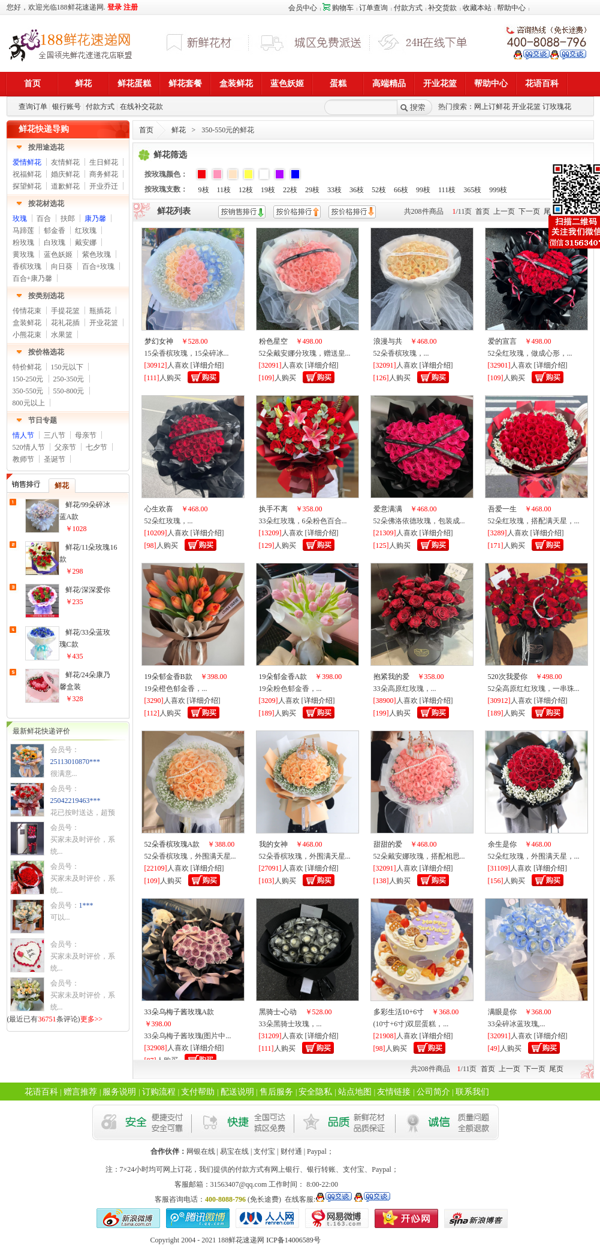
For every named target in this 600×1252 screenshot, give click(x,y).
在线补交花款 (141, 106)
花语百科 (41, 1091)
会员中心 (302, 8)
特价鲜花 (27, 367)
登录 (114, 7)
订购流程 (159, 1091)
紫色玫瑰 (96, 254)
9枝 (203, 190)
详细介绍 (207, 365)
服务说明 (119, 1091)
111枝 (447, 190)
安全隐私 (315, 1091)
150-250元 (28, 379)
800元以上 (29, 403)
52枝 (379, 190)
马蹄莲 (23, 230)
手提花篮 (65, 311)
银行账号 (66, 106)
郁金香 (54, 230)
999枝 (498, 190)
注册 (130, 7)
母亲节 (86, 435)
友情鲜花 (65, 162)
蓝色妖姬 (58, 254)
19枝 (268, 190)
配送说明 (237, 1091)
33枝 (334, 190)
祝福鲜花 (27, 174)
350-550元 (28, 391)
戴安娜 (86, 242)
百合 (44, 218)
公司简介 (433, 1091)
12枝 (246, 190)
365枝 (472, 190)
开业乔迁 (103, 186)
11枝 (224, 190)
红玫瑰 (86, 230)
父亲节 (65, 447)
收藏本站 (477, 8)
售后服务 (276, 1091)
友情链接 (394, 1091)
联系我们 (472, 1091)
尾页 (556, 1069)
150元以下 (67, 367)
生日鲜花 (103, 162)
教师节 (23, 459)
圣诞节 (54, 459)
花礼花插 (65, 323)
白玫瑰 (54, 242)
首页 (146, 130)
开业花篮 (526, 106)
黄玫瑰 (23, 254)
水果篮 (62, 335)
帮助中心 (511, 8)
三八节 (54, 435)
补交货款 (442, 8)
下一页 (529, 211)
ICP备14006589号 (293, 1240)
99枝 (423, 190)
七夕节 (96, 447)
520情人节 (29, 447)
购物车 (338, 8)
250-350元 (69, 379)
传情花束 (27, 311)
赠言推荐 (80, 1091)
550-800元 (69, 391)
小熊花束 (27, 335)
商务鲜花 (103, 174)
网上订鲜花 (492, 106)
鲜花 (178, 130)
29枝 (312, 190)
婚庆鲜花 (65, 174)
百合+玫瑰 (98, 266)
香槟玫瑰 (27, 266)
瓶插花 (100, 311)
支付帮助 (198, 1091)
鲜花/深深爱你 (87, 590)
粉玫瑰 (23, 242)
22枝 (290, 190)
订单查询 (373, 8)
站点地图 (355, 1091)
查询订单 (33, 106)
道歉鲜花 (65, 186)
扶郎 (68, 218)
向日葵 (62, 266)
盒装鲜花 (27, 323)
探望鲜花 (27, 186)
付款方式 (408, 8)
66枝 (401, 190)
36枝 (356, 190)
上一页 (504, 211)
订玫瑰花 (556, 106)
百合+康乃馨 (33, 278)
